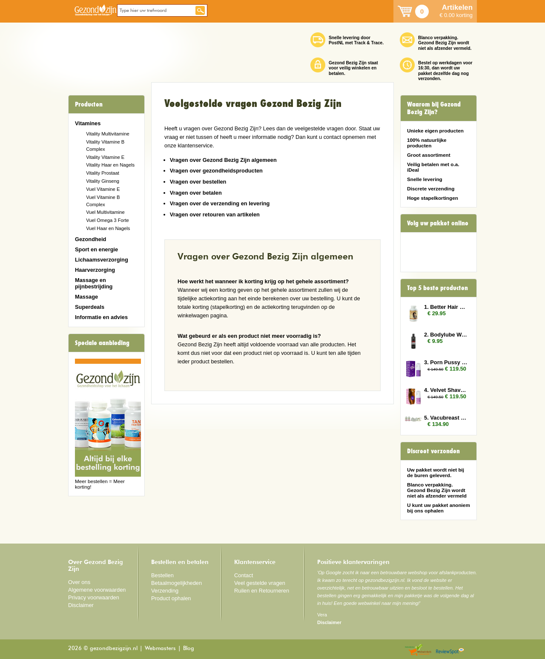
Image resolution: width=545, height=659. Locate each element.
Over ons (79, 582)
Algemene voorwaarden (97, 590)
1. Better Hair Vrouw (446, 307)
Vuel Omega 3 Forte (107, 220)
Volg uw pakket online (437, 223)
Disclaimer (81, 605)
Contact (243, 575)
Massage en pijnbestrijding (93, 283)
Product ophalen (171, 598)
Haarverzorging (95, 270)
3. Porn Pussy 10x (446, 362)
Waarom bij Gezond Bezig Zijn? (434, 108)
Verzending (164, 590)
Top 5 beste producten (437, 288)
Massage (86, 297)
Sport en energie (96, 249)
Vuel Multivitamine (105, 212)
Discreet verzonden (433, 451)
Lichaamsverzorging (101, 259)
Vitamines (87, 123)
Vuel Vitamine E (103, 189)
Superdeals (89, 307)
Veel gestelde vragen (259, 583)
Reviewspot (450, 650)
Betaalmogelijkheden (176, 583)
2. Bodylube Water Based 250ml (446, 334)
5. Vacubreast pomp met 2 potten (446, 417)
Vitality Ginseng (102, 181)
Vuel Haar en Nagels (108, 228)
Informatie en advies (101, 317)
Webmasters (160, 648)
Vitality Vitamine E (105, 157)
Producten (89, 104)
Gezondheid (90, 239)
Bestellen (162, 575)
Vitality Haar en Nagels (110, 164)
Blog (188, 648)
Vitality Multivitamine (107, 133)
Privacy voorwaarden (93, 597)
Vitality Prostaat (102, 173)
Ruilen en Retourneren (261, 590)
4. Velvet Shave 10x (446, 390)
